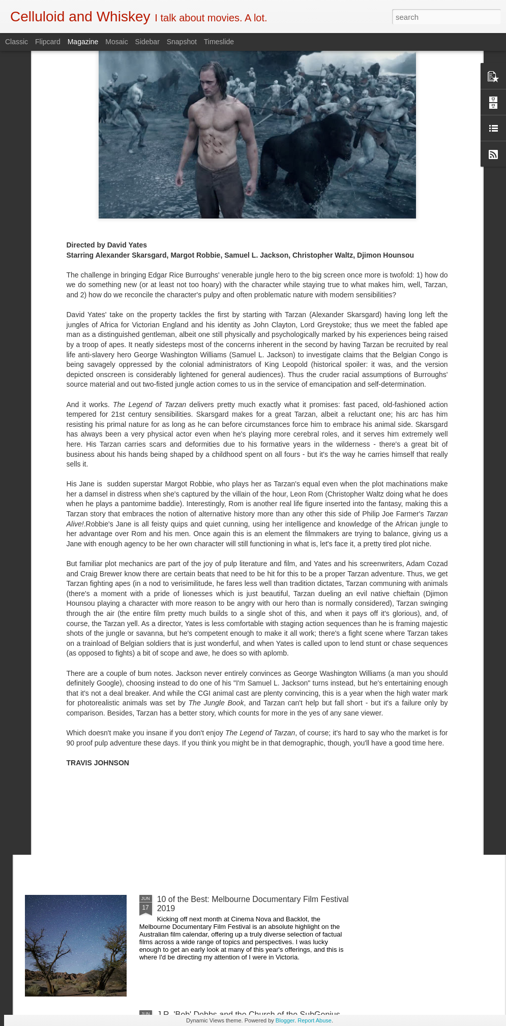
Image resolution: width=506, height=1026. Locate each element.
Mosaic (116, 42)
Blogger (285, 1020)
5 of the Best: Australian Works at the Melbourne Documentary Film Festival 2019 (244, 788)
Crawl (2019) (180, 668)
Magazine (83, 42)
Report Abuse (314, 1020)
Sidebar (147, 42)
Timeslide (219, 42)
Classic (16, 42)
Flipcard (48, 42)
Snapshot (182, 42)
